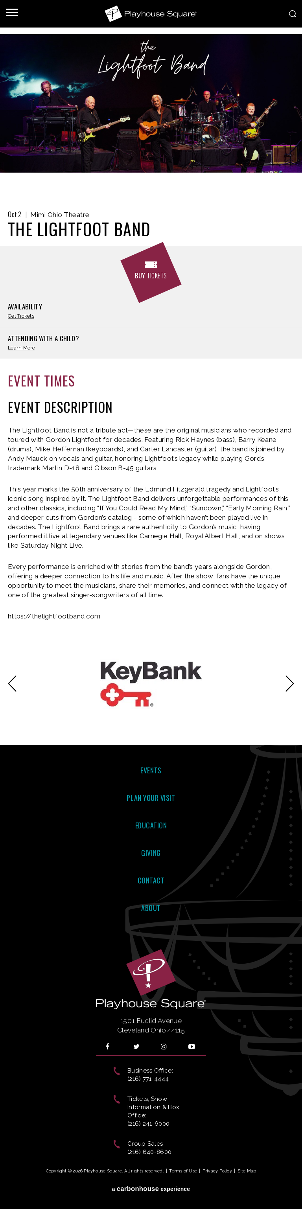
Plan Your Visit (151, 798)
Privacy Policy (217, 1171)
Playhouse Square (151, 14)
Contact (151, 880)
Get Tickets (21, 316)
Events (150, 770)
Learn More (21, 348)
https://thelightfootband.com (54, 616)
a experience (151, 1188)
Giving (150, 853)
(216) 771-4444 (148, 1078)
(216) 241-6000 (148, 1123)
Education (151, 825)
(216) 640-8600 (149, 1152)
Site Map (247, 1171)
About (151, 908)
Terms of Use (183, 1171)
